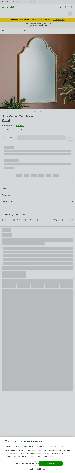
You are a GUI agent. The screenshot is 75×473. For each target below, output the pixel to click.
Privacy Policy (48, 456)
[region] (37, 455)
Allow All (51, 463)
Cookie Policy (33, 456)
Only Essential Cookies (24, 463)
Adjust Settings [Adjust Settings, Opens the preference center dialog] (37, 469)
